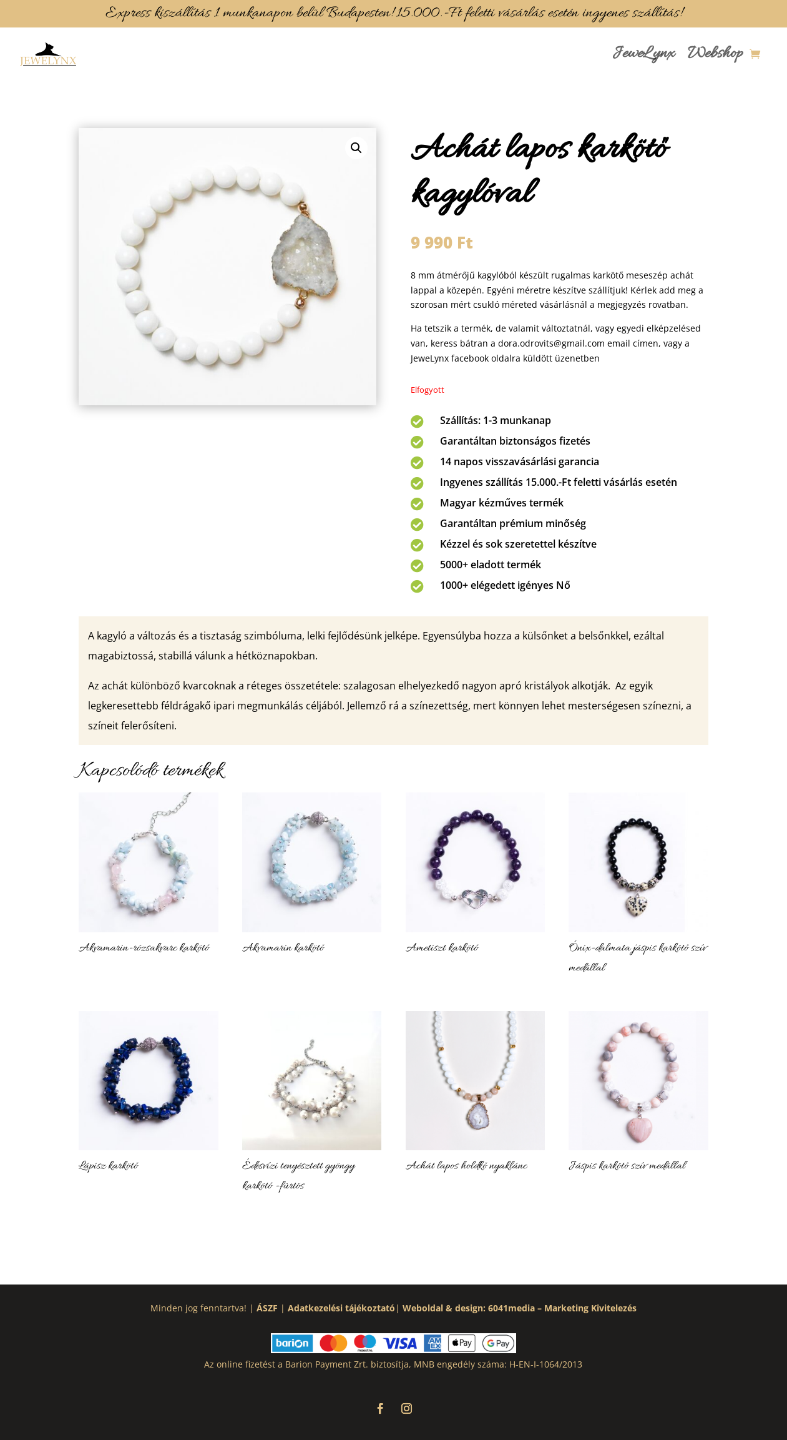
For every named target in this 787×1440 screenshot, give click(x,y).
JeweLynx (643, 54)
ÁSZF (267, 1308)
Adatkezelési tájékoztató (341, 1308)
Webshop (715, 54)
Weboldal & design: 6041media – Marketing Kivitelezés (520, 1308)
